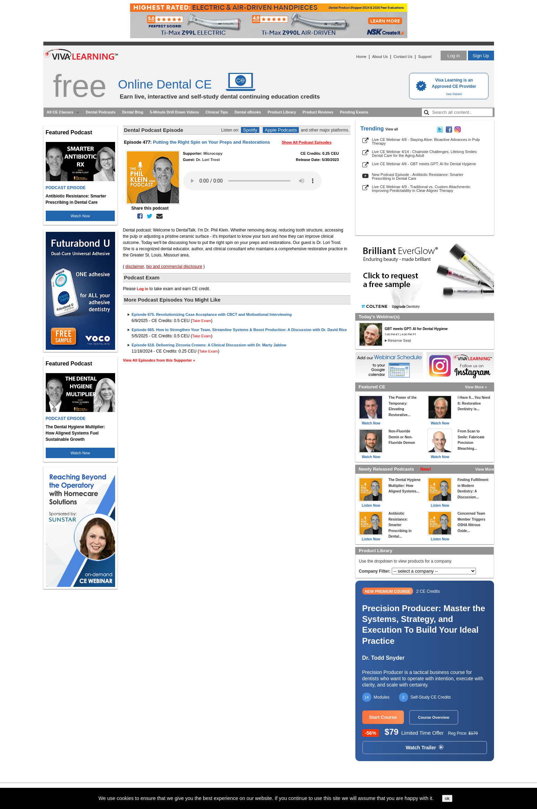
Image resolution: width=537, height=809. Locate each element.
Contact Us (402, 56)
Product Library (282, 112)
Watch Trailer (424, 747)
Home (361, 56)
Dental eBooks (247, 112)
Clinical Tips (217, 112)
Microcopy (213, 153)
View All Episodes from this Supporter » (159, 360)
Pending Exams (354, 112)
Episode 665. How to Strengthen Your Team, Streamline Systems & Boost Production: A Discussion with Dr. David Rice (239, 330)
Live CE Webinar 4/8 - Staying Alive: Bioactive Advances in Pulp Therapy (426, 141)
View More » (476, 387)
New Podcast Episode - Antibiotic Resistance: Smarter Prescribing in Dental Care (418, 176)
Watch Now (80, 216)
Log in (453, 55)
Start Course (383, 717)
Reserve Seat (399, 340)
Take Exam (201, 321)
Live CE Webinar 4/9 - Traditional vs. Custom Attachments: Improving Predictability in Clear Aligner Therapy (421, 189)
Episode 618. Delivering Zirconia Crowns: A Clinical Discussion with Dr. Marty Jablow (209, 345)
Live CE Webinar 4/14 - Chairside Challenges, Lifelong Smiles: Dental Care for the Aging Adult (425, 154)
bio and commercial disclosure (174, 266)
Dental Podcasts (101, 112)
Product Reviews (318, 112)
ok (447, 798)
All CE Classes (60, 112)
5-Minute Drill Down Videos (174, 112)
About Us (380, 56)
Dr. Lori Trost (207, 160)
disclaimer (134, 266)
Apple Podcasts (281, 130)
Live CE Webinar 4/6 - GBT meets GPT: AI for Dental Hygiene (424, 164)
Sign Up (481, 55)
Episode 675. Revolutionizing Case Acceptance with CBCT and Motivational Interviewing (212, 314)
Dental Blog (132, 112)
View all (392, 129)
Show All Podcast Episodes (307, 142)
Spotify (250, 130)
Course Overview (433, 717)
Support (425, 56)
